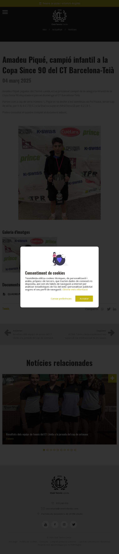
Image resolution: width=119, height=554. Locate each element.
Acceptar (84, 298)
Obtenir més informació (75, 289)
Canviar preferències (61, 298)
